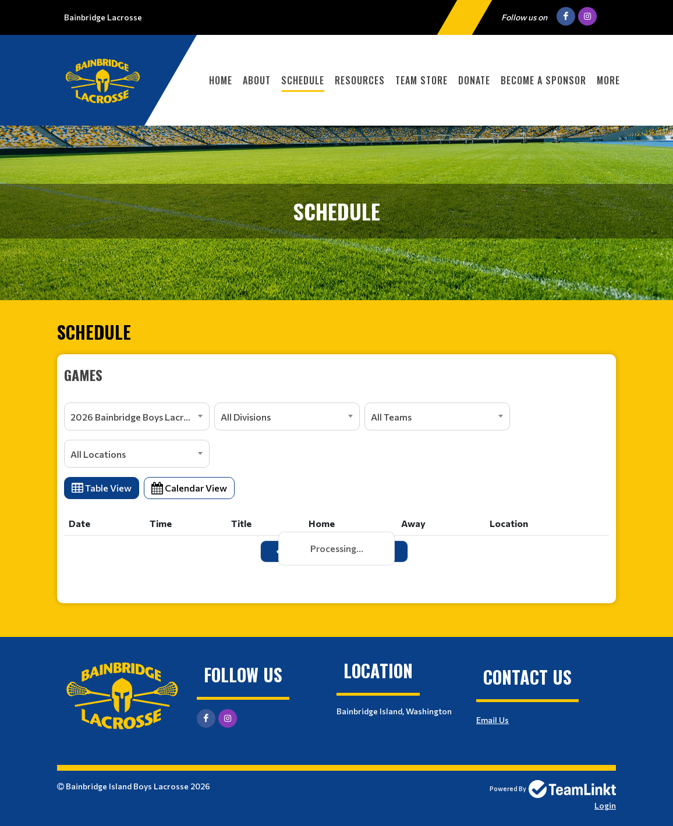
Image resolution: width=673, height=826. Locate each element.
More (608, 80)
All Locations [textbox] (98, 454)
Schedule (302, 80)
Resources (360, 80)
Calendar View (189, 487)
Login (605, 805)
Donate (474, 80)
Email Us (492, 720)
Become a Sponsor (543, 80)
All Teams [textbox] (391, 416)
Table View (102, 487)
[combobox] (137, 416)
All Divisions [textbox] (246, 416)
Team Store (421, 80)
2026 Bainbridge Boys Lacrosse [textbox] (136, 416)
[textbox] (336, 374)
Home (220, 80)
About (257, 80)
